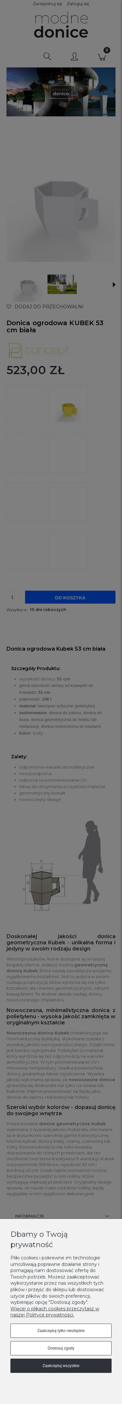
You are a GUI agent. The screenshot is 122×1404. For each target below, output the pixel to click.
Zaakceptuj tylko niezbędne (61, 1330)
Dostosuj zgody (60, 1348)
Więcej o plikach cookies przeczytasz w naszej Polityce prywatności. (54, 1312)
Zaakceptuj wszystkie (61, 1365)
